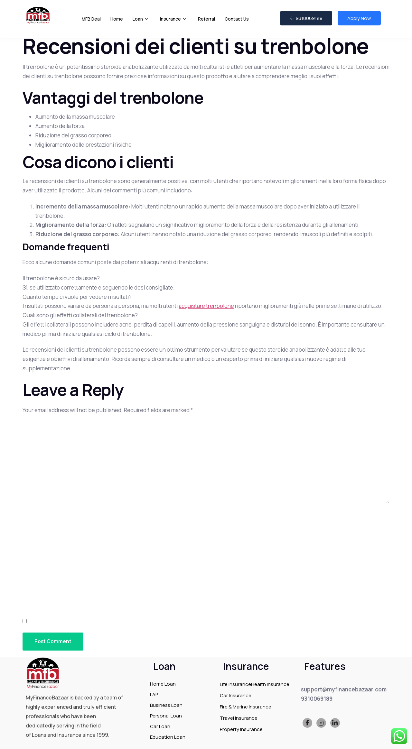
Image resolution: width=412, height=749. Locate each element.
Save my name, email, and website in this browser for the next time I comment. (140, 622)
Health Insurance (270, 684)
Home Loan (163, 683)
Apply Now (359, 21)
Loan (142, 22)
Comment (38, 427)
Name (32, 518)
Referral (211, 22)
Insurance (176, 22)
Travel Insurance (239, 718)
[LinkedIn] (335, 723)
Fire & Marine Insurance (245, 706)
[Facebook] (307, 723)
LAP (154, 694)
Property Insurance (241, 729)
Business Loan (166, 705)
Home (118, 22)
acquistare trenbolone (206, 306)
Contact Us (242, 22)
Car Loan (160, 726)
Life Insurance (235, 684)
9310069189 (306, 21)
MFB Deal (92, 22)
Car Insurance (235, 695)
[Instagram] (321, 723)
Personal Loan (166, 715)
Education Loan (167, 737)
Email (32, 552)
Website (34, 587)
